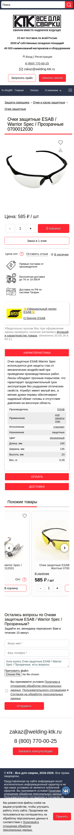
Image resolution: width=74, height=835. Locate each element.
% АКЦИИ (7, 90)
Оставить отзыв (37, 253)
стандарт (59, 426)
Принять (62, 816)
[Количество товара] (49, 588)
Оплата (34, 90)
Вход (27, 56)
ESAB (61, 409)
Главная (19, 90)
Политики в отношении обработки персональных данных (35, 686)
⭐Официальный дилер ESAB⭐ (39, 310)
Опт (21, 580)
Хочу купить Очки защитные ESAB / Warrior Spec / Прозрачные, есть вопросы (37, 663)
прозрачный (57, 437)
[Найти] (69, 4)
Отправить (24, 706)
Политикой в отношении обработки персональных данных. (21, 826)
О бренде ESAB (34, 318)
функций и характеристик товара (36, 333)
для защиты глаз (60, 418)
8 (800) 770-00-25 (37, 63)
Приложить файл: (17, 670)
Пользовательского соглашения (44, 690)
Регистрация (43, 56)
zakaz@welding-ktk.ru (39, 69)
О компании (53, 90)
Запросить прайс (22, 77)
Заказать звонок (52, 77)
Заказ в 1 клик (37, 240)
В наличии (60, 254)
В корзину (53, 228)
